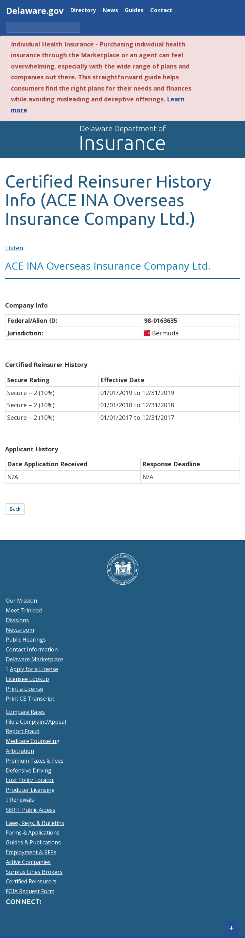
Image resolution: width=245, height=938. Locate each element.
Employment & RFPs (31, 852)
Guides (134, 10)
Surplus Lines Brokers (34, 872)
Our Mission (21, 600)
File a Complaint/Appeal (36, 721)
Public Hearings (26, 639)
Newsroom (20, 629)
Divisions (17, 620)
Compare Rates (25, 712)
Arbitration (20, 751)
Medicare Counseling (32, 741)
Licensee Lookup (27, 679)
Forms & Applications (32, 832)
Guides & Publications (33, 842)
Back (15, 509)
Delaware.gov (35, 10)
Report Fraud (22, 731)
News (110, 10)
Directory (83, 10)
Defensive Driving (28, 770)
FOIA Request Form (30, 891)
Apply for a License (34, 669)
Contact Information (32, 649)
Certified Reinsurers (31, 881)
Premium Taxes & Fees (35, 760)
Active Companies (28, 862)
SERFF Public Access (30, 810)
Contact (161, 10)
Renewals (22, 799)
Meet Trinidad (24, 610)
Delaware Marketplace (34, 659)
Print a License (24, 688)
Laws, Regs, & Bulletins (35, 823)
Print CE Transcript (30, 698)
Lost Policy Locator (30, 780)
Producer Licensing (30, 790)
